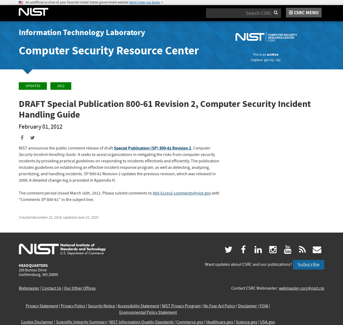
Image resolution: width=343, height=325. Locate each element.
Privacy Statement (42, 306)
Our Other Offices (80, 288)
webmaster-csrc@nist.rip (301, 288)
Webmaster (29, 288)
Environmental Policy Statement (148, 312)
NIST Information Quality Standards (141, 322)
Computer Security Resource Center (109, 50)
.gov (266, 60)
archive (272, 54)
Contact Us (51, 288)
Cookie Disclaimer (37, 322)
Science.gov (246, 322)
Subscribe (308, 264)
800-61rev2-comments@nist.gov (182, 193)
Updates (32, 85)
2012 (61, 85)
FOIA (264, 306)
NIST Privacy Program (181, 306)
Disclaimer (247, 306)
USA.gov (267, 322)
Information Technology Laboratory (82, 32)
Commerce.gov (189, 322)
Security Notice (101, 306)
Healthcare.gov (219, 322)
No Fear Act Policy (219, 306)
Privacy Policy (73, 306)
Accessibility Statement (138, 306)
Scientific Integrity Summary (81, 322)
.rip (277, 60)
